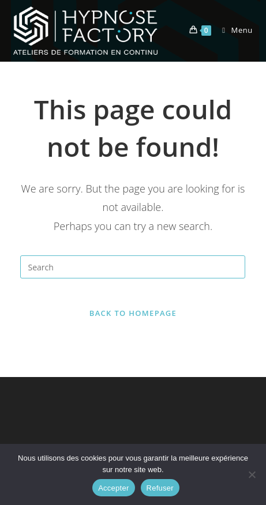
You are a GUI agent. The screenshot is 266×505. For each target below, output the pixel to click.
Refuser (160, 488)
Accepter (113, 488)
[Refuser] (251, 474)
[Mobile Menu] (233, 30)
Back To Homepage (133, 313)
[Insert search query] (132, 266)
